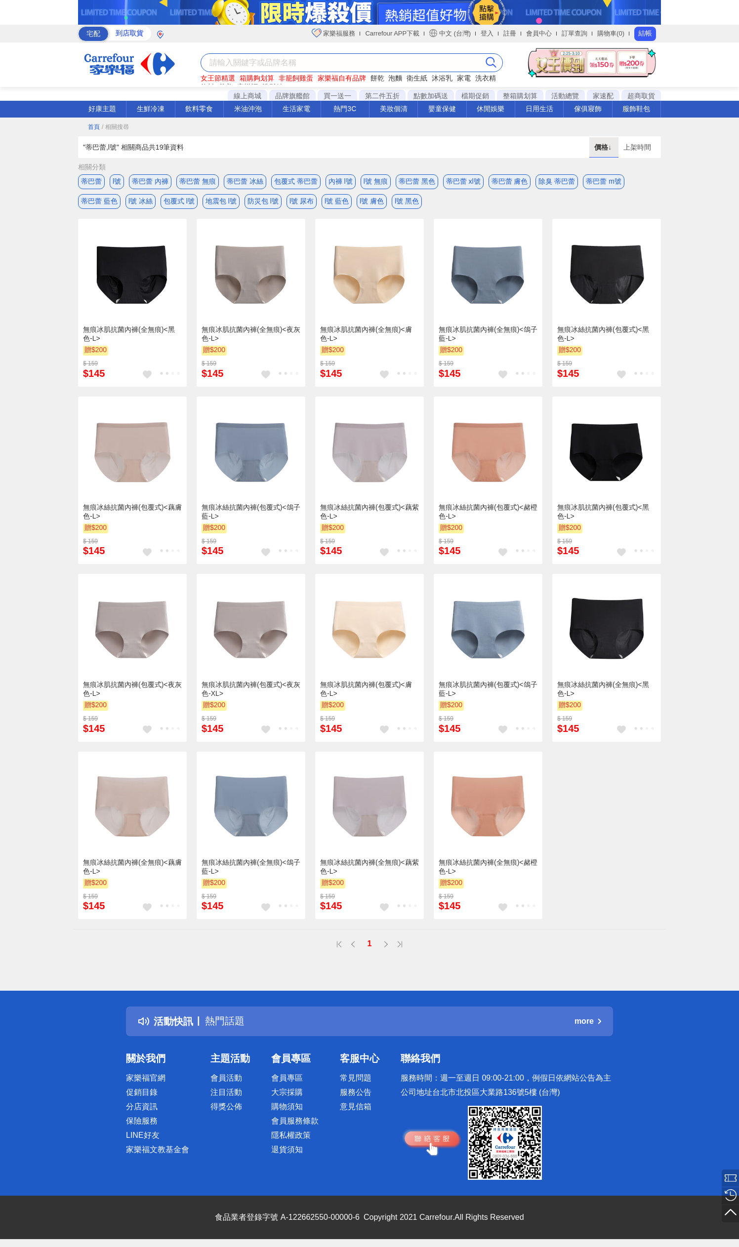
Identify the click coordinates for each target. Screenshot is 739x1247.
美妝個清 (394, 109)
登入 (487, 33)
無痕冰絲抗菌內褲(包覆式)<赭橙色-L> (488, 511)
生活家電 (296, 109)
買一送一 (337, 96)
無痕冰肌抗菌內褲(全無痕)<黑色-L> (129, 333)
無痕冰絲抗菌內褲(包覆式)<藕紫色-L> (369, 511)
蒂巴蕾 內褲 (150, 181)
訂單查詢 (574, 33)
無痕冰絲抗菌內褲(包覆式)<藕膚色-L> (132, 511)
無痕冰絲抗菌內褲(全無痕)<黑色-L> (603, 689)
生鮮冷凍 (150, 109)
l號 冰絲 (140, 201)
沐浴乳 (442, 78)
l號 (117, 181)
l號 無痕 (376, 181)
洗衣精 (485, 78)
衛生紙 (417, 78)
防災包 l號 (263, 201)
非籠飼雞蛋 (296, 78)
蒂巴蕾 (91, 181)
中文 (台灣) (450, 33)
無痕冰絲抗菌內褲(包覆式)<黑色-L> (603, 333)
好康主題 (102, 109)
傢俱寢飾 (588, 109)
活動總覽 (565, 96)
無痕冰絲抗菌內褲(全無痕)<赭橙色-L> (488, 866)
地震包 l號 (221, 201)
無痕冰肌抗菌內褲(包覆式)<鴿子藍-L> (488, 689)
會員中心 (539, 33)
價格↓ (604, 147)
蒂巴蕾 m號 (603, 181)
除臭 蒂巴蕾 (556, 181)
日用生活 (539, 109)
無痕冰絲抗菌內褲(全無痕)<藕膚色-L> (132, 866)
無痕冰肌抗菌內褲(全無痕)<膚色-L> (366, 333)
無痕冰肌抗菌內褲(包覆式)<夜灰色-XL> (251, 689)
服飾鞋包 (636, 109)
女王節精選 (218, 78)
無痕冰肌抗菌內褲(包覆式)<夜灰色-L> (132, 689)
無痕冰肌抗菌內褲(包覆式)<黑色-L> (603, 511)
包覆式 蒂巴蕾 (296, 181)
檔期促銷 (475, 96)
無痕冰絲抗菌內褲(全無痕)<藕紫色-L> (369, 866)
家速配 (603, 96)
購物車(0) (610, 33)
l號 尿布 (301, 201)
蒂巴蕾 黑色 (417, 181)
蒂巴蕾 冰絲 (245, 181)
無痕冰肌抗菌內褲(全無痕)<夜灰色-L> (251, 333)
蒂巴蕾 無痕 (197, 181)
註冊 (509, 33)
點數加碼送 (430, 96)
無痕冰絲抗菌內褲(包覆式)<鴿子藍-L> (251, 511)
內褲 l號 (340, 181)
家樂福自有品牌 (342, 78)
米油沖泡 (248, 109)
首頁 (94, 126)
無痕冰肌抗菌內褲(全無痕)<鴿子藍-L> (488, 333)
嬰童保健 (442, 109)
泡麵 (395, 78)
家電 (464, 78)
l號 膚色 (372, 201)
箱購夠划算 (257, 78)
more (588, 1021)
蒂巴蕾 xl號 (463, 181)
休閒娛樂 (490, 109)
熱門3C (344, 109)
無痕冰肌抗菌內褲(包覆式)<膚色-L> (366, 689)
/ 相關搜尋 (115, 126)
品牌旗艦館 (292, 96)
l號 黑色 (407, 201)
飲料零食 (199, 109)
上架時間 (637, 147)
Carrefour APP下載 (392, 33)
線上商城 (247, 96)
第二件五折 (382, 96)
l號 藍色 (337, 201)
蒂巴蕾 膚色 (510, 181)
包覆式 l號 (179, 201)
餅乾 (377, 78)
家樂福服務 (334, 33)
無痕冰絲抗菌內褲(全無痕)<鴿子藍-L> (251, 866)
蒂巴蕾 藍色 (99, 201)
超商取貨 (641, 96)
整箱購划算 (520, 96)
